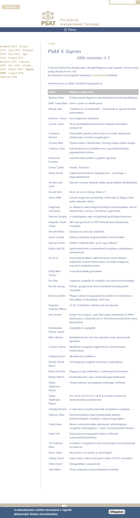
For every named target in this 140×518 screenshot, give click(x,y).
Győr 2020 (14, 50)
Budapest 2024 (8, 46)
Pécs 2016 (14, 54)
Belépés (10, 7)
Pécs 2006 (14, 65)
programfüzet (99, 75)
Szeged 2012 (16, 57)
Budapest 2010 (8, 61)
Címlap (51, 43)
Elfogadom (116, 511)
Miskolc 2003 (15, 69)
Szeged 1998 (16, 73)
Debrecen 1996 (8, 77)
